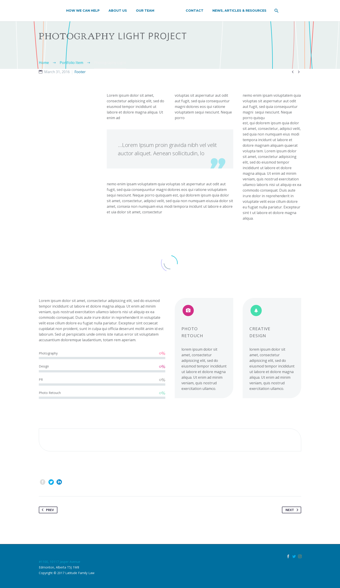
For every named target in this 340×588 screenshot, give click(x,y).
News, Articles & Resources (239, 11)
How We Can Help (83, 11)
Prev (47, 510)
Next (293, 510)
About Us (118, 11)
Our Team (145, 11)
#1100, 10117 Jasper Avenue (59, 562)
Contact (194, 11)
